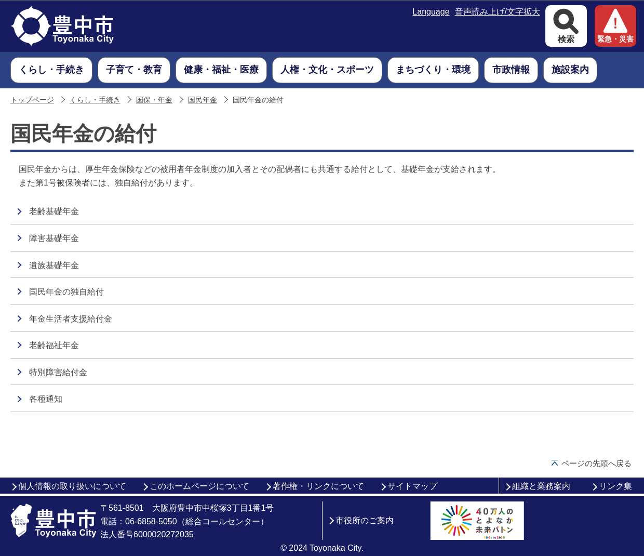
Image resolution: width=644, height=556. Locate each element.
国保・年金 (154, 100)
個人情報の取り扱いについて (72, 486)
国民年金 (202, 100)
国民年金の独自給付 (66, 291)
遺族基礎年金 (54, 265)
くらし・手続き (95, 100)
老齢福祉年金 (54, 345)
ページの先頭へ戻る (596, 463)
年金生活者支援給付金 (70, 318)
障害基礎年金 (54, 238)
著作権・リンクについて (318, 486)
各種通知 (45, 398)
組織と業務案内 (541, 486)
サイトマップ (412, 486)
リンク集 (615, 486)
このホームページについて (199, 486)
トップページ (32, 100)
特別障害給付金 (58, 372)
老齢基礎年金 (54, 211)
